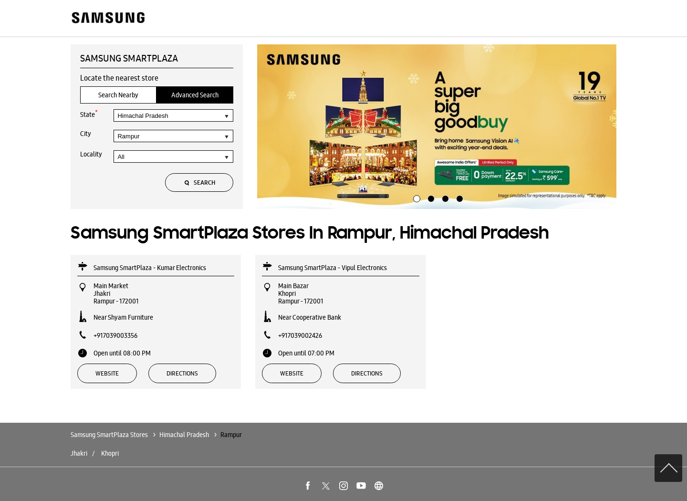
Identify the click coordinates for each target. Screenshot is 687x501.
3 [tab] (444, 197)
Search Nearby (118, 95)
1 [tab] (415, 197)
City (85, 133)
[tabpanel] (437, 126)
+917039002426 (300, 335)
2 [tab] (429, 197)
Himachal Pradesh (184, 434)
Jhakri (79, 453)
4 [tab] (458, 197)
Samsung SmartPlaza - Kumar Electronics (150, 267)
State (89, 113)
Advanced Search (195, 95)
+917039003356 (115, 335)
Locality (91, 154)
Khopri (110, 453)
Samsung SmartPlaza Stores (110, 434)
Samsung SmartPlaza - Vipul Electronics (332, 267)
